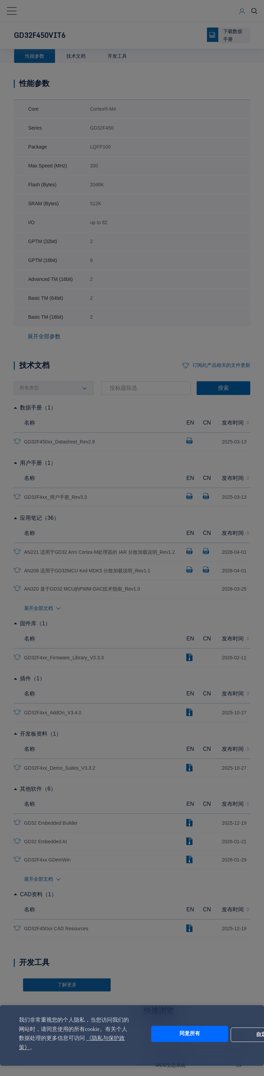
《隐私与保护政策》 (61, 1047)
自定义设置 (219, 1034)
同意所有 (162, 1034)
